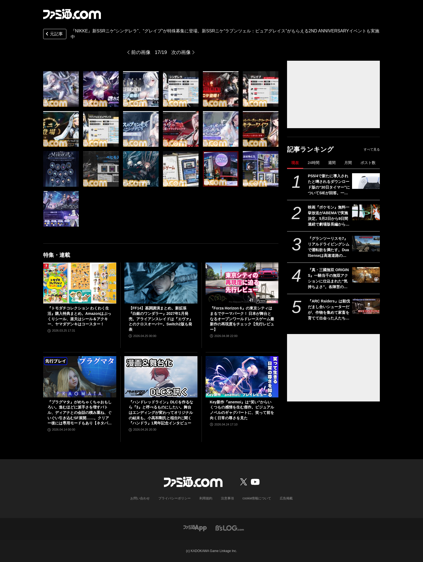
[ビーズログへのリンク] (230, 527)
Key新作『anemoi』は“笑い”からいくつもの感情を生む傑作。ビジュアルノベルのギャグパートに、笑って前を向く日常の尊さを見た (242, 410)
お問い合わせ (140, 498)
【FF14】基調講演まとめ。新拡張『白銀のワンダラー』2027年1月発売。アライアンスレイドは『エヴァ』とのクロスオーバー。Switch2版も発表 (161, 318)
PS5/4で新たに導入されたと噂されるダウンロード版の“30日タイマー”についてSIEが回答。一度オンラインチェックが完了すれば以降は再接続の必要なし (329, 185)
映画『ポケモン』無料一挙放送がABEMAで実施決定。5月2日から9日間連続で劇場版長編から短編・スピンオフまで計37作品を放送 (329, 216)
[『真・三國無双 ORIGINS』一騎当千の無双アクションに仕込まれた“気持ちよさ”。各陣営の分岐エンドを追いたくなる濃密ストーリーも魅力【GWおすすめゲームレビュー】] (366, 275)
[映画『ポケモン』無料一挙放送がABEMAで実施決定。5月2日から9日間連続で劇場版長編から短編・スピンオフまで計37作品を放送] (366, 212)
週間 (332, 163)
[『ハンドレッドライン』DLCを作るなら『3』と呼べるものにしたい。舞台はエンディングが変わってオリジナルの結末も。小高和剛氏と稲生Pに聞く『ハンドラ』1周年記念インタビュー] (160, 376)
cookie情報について (257, 498)
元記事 (54, 34)
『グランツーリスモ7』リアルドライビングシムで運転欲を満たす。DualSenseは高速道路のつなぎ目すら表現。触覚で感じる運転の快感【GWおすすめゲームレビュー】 (328, 247)
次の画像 (181, 52)
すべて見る (372, 149)
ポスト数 (368, 163)
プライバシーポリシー (174, 498)
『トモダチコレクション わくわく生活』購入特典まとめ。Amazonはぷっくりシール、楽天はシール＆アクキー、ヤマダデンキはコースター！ (79, 316)
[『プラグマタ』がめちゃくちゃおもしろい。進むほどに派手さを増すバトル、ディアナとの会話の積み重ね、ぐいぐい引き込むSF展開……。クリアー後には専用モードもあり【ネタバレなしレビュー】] (79, 376)
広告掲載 (286, 498)
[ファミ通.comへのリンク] (72, 14)
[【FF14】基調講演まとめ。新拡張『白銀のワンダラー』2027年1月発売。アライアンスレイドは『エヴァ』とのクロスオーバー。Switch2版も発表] (160, 283)
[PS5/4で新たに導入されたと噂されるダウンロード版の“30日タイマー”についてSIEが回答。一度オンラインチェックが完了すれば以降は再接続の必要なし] (366, 181)
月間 (348, 163)
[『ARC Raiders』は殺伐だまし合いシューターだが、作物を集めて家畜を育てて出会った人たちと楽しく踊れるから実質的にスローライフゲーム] (366, 306)
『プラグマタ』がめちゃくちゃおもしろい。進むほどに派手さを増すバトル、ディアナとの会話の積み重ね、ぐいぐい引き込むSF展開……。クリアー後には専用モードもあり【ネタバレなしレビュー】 (79, 413)
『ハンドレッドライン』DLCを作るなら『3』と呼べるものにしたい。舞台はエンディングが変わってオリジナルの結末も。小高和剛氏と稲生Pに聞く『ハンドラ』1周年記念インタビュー (161, 412)
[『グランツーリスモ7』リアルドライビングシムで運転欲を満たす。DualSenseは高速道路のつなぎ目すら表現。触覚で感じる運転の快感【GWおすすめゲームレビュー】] (366, 243)
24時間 (313, 163)
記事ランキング (310, 149)
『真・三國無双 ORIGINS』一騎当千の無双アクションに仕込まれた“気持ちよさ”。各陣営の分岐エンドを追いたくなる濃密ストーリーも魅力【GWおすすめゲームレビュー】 (328, 279)
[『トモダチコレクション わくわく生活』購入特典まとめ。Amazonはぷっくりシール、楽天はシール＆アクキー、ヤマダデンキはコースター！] (79, 283)
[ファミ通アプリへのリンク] (195, 527)
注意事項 (227, 498)
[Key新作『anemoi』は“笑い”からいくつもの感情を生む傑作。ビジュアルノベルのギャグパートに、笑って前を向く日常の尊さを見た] (242, 376)
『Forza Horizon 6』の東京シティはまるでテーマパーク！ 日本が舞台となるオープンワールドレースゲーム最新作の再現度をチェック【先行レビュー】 (242, 318)
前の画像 (141, 52)
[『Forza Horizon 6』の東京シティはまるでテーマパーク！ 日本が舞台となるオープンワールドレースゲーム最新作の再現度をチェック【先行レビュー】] (242, 283)
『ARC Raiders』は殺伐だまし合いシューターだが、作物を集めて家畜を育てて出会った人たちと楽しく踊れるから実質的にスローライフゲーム (329, 310)
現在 (295, 163)
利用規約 (205, 498)
